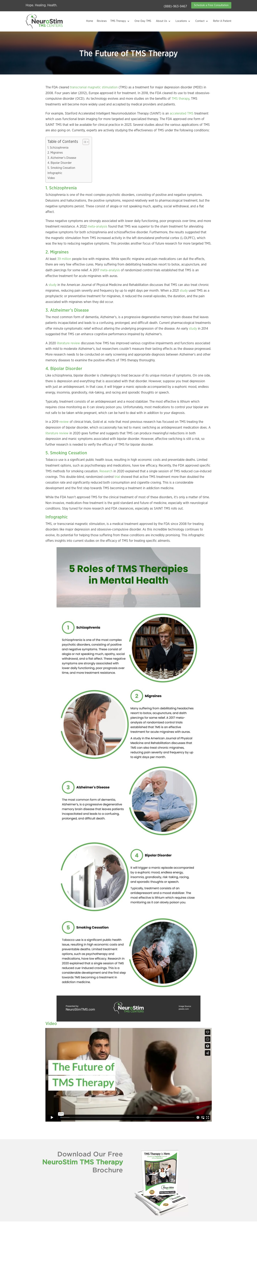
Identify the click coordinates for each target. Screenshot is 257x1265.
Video (51, 178)
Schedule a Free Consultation (211, 5)
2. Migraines (55, 152)
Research (106, 471)
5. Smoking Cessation (61, 167)
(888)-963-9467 (175, 6)
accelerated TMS (181, 113)
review (64, 422)
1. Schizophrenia (57, 147)
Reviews (102, 21)
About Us (161, 21)
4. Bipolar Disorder (59, 162)
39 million (64, 259)
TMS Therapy (118, 21)
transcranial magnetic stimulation (93, 87)
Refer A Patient (222, 21)
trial (117, 477)
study (53, 285)
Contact (200, 21)
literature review (68, 343)
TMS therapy (180, 98)
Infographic (54, 173)
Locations (181, 21)
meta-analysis (97, 226)
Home (89, 21)
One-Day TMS (143, 21)
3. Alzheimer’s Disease (61, 157)
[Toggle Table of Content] (84, 142)
